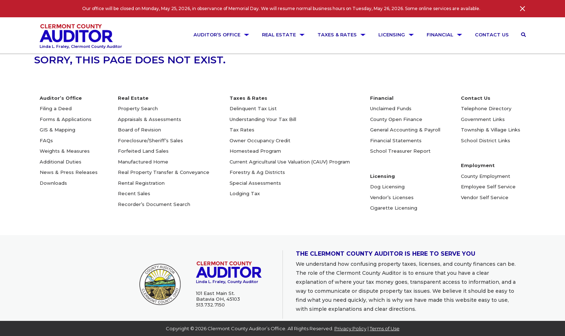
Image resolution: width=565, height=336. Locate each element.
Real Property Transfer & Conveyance (163, 172)
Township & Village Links (490, 130)
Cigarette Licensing (393, 208)
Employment (478, 165)
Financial (445, 34)
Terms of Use (385, 328)
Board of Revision (139, 130)
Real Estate (283, 34)
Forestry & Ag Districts (257, 172)
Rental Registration (141, 183)
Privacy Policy (350, 328)
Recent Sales (134, 193)
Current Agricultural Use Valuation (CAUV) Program (290, 162)
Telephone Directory (486, 108)
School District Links (485, 140)
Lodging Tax (245, 193)
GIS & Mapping (57, 130)
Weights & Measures (65, 151)
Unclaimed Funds (390, 108)
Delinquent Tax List (253, 108)
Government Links (483, 119)
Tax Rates (242, 130)
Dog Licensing (387, 186)
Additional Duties (60, 162)
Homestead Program (255, 151)
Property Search (138, 108)
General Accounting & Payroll (405, 130)
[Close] (522, 8)
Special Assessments (255, 183)
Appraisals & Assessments (149, 119)
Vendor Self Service (484, 197)
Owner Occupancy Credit (260, 140)
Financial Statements (396, 140)
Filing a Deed (56, 108)
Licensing (396, 34)
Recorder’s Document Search (154, 204)
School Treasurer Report (400, 151)
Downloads (53, 183)
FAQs (46, 140)
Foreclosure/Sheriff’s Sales (150, 140)
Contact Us (492, 34)
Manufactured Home (143, 162)
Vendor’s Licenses (392, 197)
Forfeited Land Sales (143, 151)
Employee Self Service (488, 186)
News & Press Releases (69, 172)
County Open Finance (396, 119)
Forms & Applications (66, 119)
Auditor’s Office (221, 34)
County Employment (485, 176)
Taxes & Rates (341, 34)
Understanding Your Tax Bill (263, 119)
